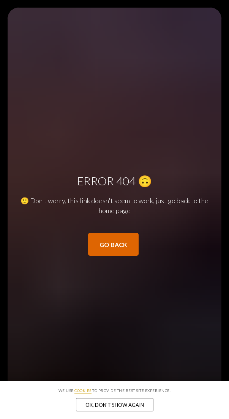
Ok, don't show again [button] (114, 405)
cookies (83, 390)
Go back (113, 244)
